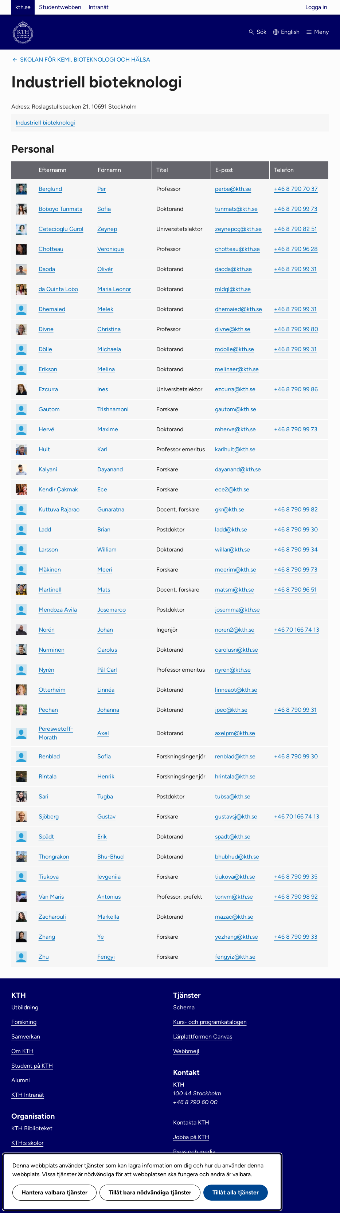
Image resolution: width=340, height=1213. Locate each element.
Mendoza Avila (58, 609)
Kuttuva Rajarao (59, 509)
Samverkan (25, 1036)
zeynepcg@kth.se (238, 228)
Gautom (49, 409)
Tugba (105, 796)
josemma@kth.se (237, 609)
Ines (102, 389)
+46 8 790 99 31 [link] (295, 269)
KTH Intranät (27, 1094)
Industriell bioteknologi (45, 122)
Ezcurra (48, 389)
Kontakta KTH (191, 1122)
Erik (102, 836)
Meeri (104, 569)
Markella (108, 916)
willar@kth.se (232, 549)
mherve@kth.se (235, 429)
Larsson (48, 549)
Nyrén (46, 669)
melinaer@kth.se (237, 369)
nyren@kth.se (233, 669)
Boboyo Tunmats (60, 208)
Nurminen (52, 649)
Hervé (46, 429)
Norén (47, 629)
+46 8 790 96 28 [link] (296, 249)
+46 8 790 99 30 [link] (296, 529)
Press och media (194, 1151)
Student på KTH (32, 1065)
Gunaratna (110, 509)
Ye (100, 936)
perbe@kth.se (233, 188)
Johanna (108, 709)
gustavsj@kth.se (236, 816)
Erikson (48, 369)
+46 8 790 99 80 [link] (296, 329)
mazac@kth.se (234, 916)
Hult (44, 449)
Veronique (110, 249)
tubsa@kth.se (232, 796)
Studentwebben (60, 7)
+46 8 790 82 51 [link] (295, 228)
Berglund (50, 188)
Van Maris (51, 896)
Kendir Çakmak (58, 489)
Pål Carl (107, 669)
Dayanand (110, 469)
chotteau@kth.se (237, 249)
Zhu (44, 956)
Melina (106, 369)
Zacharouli (52, 916)
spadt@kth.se (232, 836)
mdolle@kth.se (234, 349)
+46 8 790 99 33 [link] (295, 936)
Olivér (105, 269)
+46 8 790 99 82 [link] (296, 509)
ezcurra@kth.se (235, 389)
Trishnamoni (113, 409)
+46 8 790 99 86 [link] (296, 389)
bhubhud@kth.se (237, 856)
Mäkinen (50, 569)
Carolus (107, 649)
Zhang (47, 936)
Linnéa (105, 689)
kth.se (23, 7)
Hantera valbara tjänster (54, 1192)
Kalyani (48, 469)
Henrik (105, 776)
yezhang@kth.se (236, 936)
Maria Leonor (114, 289)
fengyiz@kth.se (235, 956)
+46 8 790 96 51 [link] (295, 589)
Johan (105, 629)
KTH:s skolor (27, 1142)
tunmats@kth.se (236, 208)
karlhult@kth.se (235, 449)
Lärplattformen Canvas (202, 1036)
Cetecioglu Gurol (61, 228)
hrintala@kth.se (235, 776)
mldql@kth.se (233, 289)
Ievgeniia (109, 876)
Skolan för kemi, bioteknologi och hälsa (85, 59)
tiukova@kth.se (235, 876)
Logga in (316, 7)
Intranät (99, 7)
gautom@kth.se (235, 409)
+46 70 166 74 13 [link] (296, 629)
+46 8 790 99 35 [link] (295, 876)
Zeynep (107, 228)
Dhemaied (52, 309)
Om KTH (22, 1051)
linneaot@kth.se (236, 689)
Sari (43, 796)
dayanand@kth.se (238, 469)
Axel (103, 733)
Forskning (23, 1021)
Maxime (107, 429)
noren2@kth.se (234, 629)
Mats (103, 589)
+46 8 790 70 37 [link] (296, 188)
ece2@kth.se (232, 489)
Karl (102, 449)
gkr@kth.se (229, 509)
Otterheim (52, 689)
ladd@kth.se (231, 529)
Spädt (46, 836)
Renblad (49, 756)
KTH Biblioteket (31, 1128)
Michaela (109, 349)
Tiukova (49, 876)
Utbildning (24, 1007)
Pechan (48, 709)
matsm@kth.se (234, 589)
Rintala (47, 776)
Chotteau (51, 249)
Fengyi (106, 956)
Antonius (109, 896)
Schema (184, 1007)
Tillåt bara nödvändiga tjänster (150, 1192)
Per (101, 188)
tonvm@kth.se (234, 896)
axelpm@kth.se (235, 733)
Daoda (47, 269)
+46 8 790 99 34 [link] (296, 549)
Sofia (104, 208)
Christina (109, 329)
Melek (105, 309)
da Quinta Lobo (58, 289)
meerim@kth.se (235, 569)
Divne (46, 329)
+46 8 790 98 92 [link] (296, 896)
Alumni (20, 1080)
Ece (102, 489)
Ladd (45, 529)
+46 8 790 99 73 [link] (295, 208)
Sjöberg (49, 816)
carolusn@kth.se (236, 649)
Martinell (50, 589)
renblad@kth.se (235, 756)
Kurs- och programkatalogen (210, 1021)
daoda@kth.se (233, 269)
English (290, 31)
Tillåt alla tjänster (235, 1192)
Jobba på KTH (191, 1137)
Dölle (45, 349)
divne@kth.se (232, 329)
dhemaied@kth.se (238, 309)
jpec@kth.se (231, 709)
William (107, 549)
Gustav (106, 816)
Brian (103, 529)
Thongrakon (54, 856)
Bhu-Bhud (110, 856)
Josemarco (111, 609)
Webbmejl (186, 1051)
